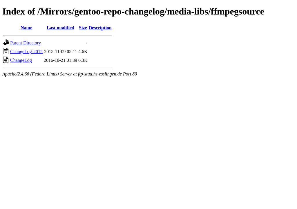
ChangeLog (21, 60)
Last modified (60, 27)
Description (100, 27)
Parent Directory (25, 42)
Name (26, 27)
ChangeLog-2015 (26, 51)
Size (83, 27)
